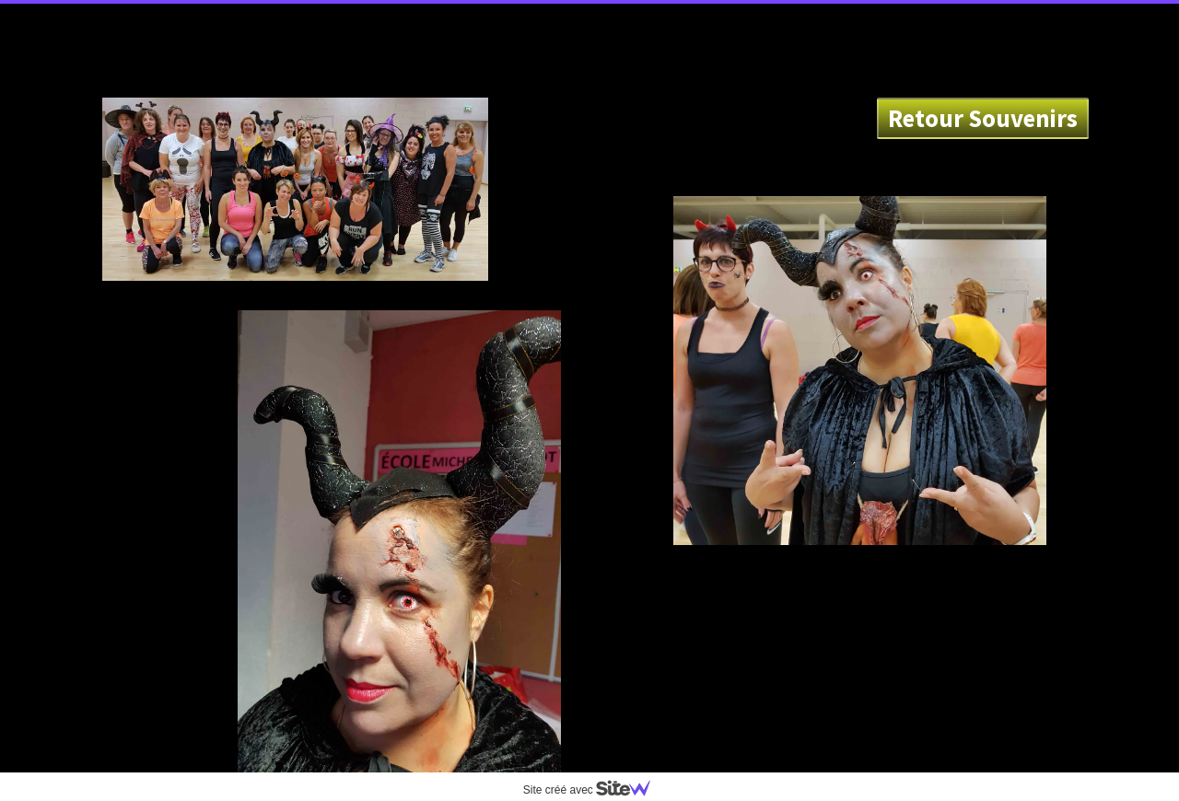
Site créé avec (594, 790)
